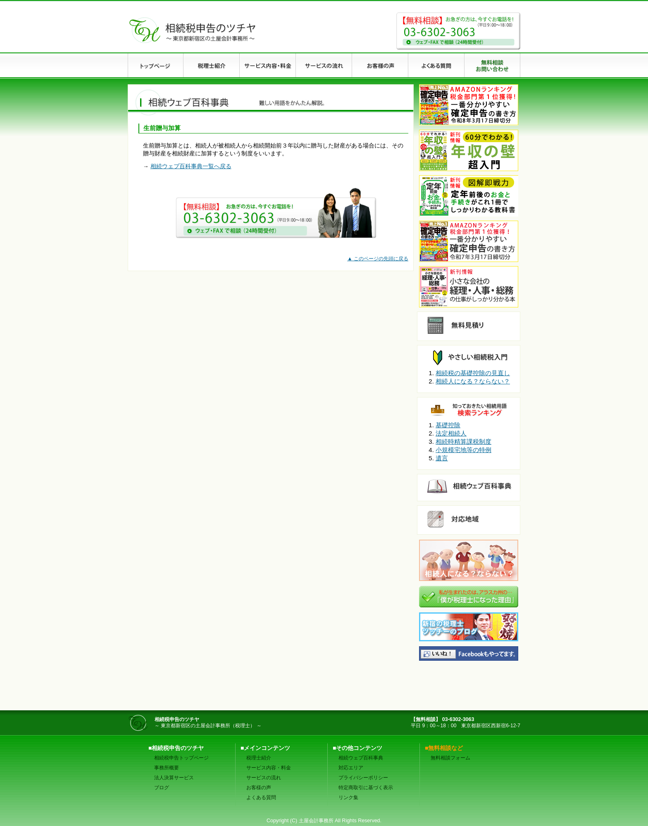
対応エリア (350, 768)
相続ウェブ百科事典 (360, 758)
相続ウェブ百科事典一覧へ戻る (190, 166)
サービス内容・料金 (268, 768)
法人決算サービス (174, 778)
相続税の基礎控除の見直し (473, 372)
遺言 (442, 458)
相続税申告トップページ (181, 758)
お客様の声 (258, 787)
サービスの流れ (263, 778)
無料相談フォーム (450, 758)
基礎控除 (448, 424)
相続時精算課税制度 (463, 441)
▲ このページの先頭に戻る (377, 259)
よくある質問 (261, 797)
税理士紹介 (258, 758)
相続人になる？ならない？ (473, 381)
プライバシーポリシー (363, 778)
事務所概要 (166, 768)
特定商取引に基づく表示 (365, 787)
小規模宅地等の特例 (463, 449)
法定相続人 (451, 433)
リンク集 (348, 797)
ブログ (161, 787)
